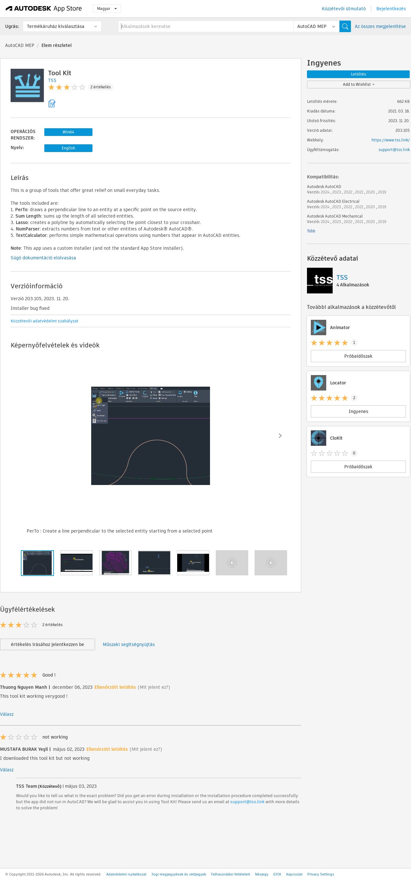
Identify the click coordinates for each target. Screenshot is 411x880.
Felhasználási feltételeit (230, 874)
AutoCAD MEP (19, 45)
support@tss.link (247, 802)
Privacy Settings (320, 874)
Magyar (107, 8)
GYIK (277, 874)
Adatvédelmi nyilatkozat (126, 874)
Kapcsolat (294, 874)
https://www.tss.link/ (391, 140)
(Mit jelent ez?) (154, 687)
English (68, 148)
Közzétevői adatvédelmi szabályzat (44, 321)
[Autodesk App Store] (44, 8)
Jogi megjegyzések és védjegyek (178, 874)
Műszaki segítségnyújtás (129, 644)
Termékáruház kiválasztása (55, 26)
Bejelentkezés (391, 8)
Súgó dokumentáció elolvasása (43, 258)
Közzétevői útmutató (344, 8)
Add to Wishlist (359, 84)
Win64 (68, 132)
